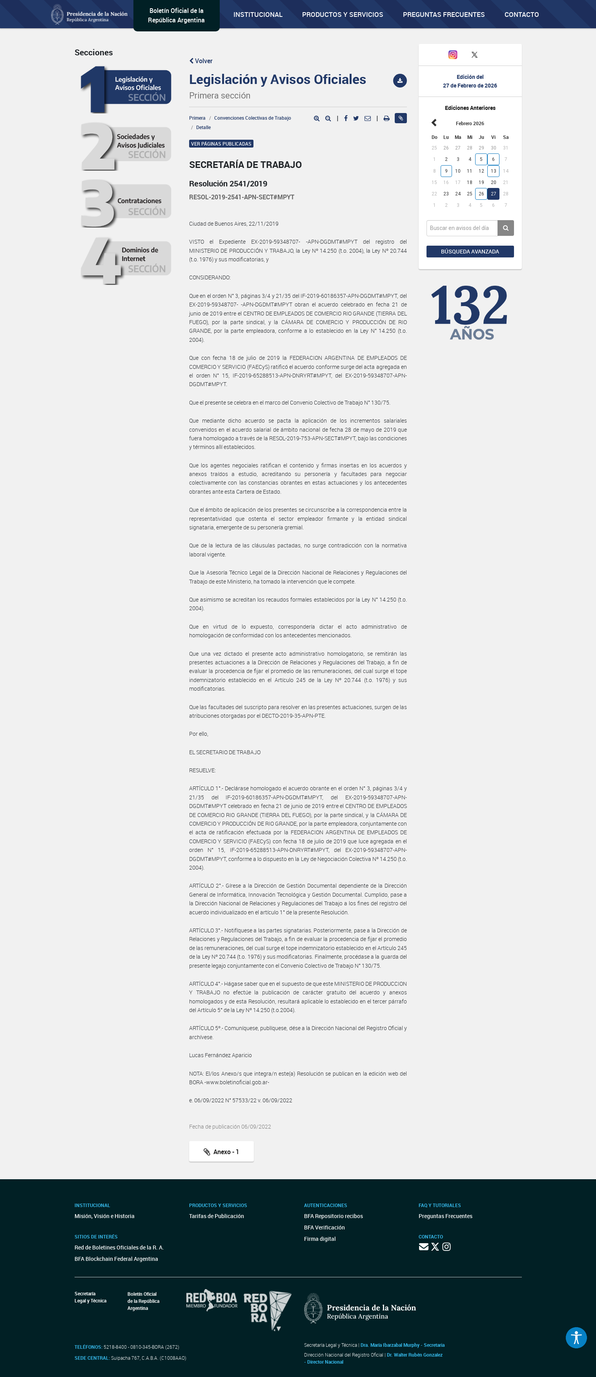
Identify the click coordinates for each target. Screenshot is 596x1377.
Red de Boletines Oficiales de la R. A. (119, 1247)
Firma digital (320, 1238)
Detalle (203, 127)
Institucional (258, 14)
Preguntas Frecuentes (444, 14)
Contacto (522, 14)
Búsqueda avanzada (470, 251)
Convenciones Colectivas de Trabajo (252, 118)
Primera (197, 118)
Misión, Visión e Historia (105, 1216)
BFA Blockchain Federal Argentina (116, 1258)
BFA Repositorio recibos (333, 1216)
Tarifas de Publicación (216, 1216)
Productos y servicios (342, 14)
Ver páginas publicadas (221, 143)
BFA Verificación (324, 1227)
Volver (201, 61)
